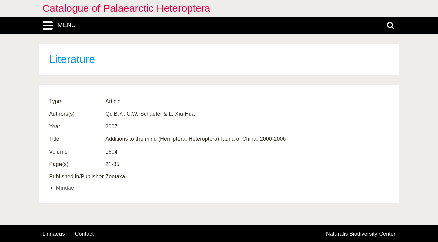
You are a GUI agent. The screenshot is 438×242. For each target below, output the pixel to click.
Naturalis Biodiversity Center (361, 234)
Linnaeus (54, 234)
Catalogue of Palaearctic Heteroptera (126, 8)
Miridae (65, 188)
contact (84, 234)
